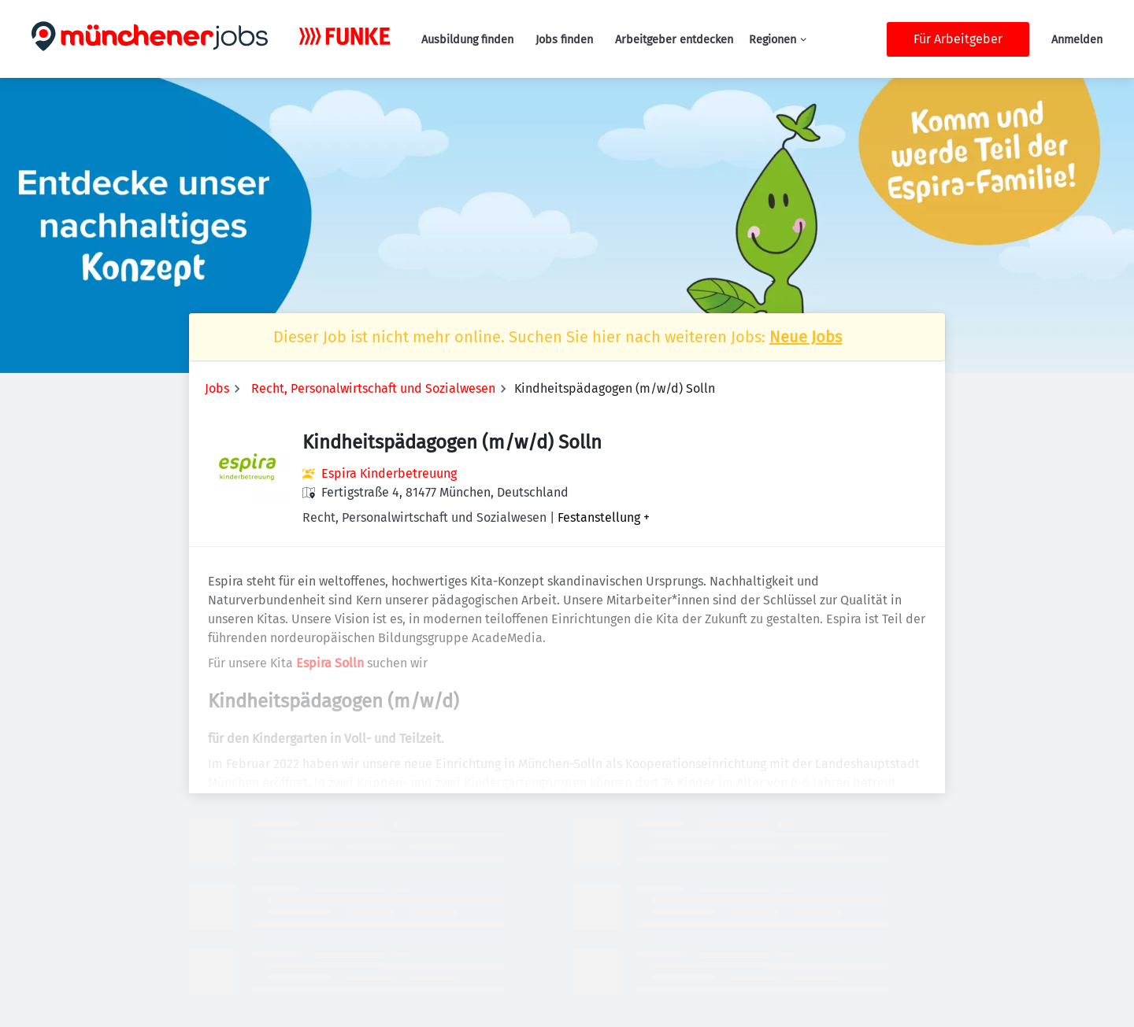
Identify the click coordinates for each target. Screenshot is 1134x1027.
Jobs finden (564, 39)
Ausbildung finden (467, 39)
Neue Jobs (805, 336)
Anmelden (1076, 39)
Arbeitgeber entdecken (674, 39)
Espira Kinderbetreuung (389, 473)
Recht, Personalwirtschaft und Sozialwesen (373, 388)
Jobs (217, 388)
